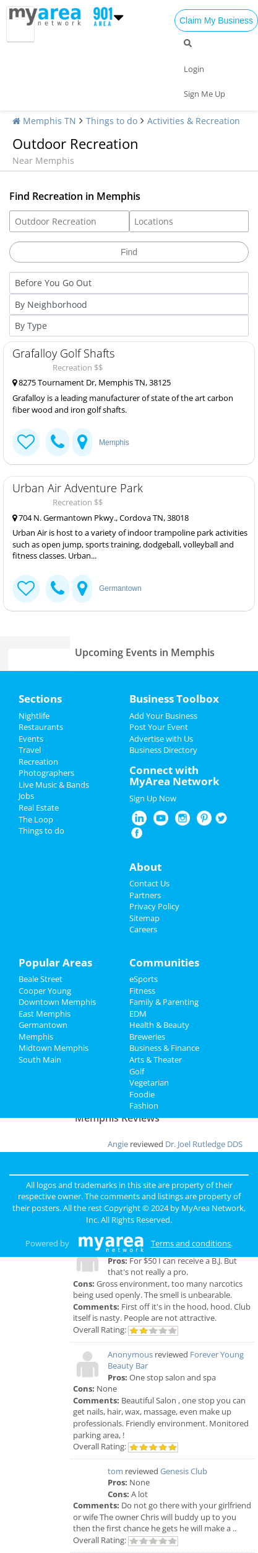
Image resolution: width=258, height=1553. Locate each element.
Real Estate (39, 807)
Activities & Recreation (193, 121)
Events (31, 738)
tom (115, 1471)
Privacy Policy (154, 906)
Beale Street (40, 978)
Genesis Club (183, 1471)
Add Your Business (163, 715)
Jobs (26, 795)
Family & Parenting (164, 1001)
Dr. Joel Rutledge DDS (204, 1144)
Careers (143, 929)
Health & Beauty (159, 1024)
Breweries (147, 1036)
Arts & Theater (155, 1059)
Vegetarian (149, 1082)
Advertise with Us (161, 738)
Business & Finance (164, 1047)
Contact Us (149, 883)
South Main (40, 1059)
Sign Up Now (152, 798)
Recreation (38, 761)
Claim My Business (216, 20)
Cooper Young (45, 990)
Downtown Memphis (57, 1001)
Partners (145, 895)
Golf (136, 1071)
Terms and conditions (191, 1243)
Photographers (46, 772)
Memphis (114, 442)
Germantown (120, 588)
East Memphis (45, 1013)
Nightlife (34, 715)
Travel (30, 749)
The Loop (36, 819)
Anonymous (130, 1354)
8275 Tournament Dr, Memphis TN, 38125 (91, 382)
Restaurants (41, 726)
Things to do (111, 121)
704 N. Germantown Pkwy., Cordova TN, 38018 (100, 517)
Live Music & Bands (54, 784)
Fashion (143, 1105)
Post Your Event (158, 726)
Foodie (142, 1094)
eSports (143, 978)
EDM (138, 1013)
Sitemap (144, 918)
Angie (118, 1144)
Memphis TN (44, 121)
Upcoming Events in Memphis (145, 652)
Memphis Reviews (117, 1118)
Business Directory (163, 749)
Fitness (142, 990)
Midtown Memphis (53, 1047)
